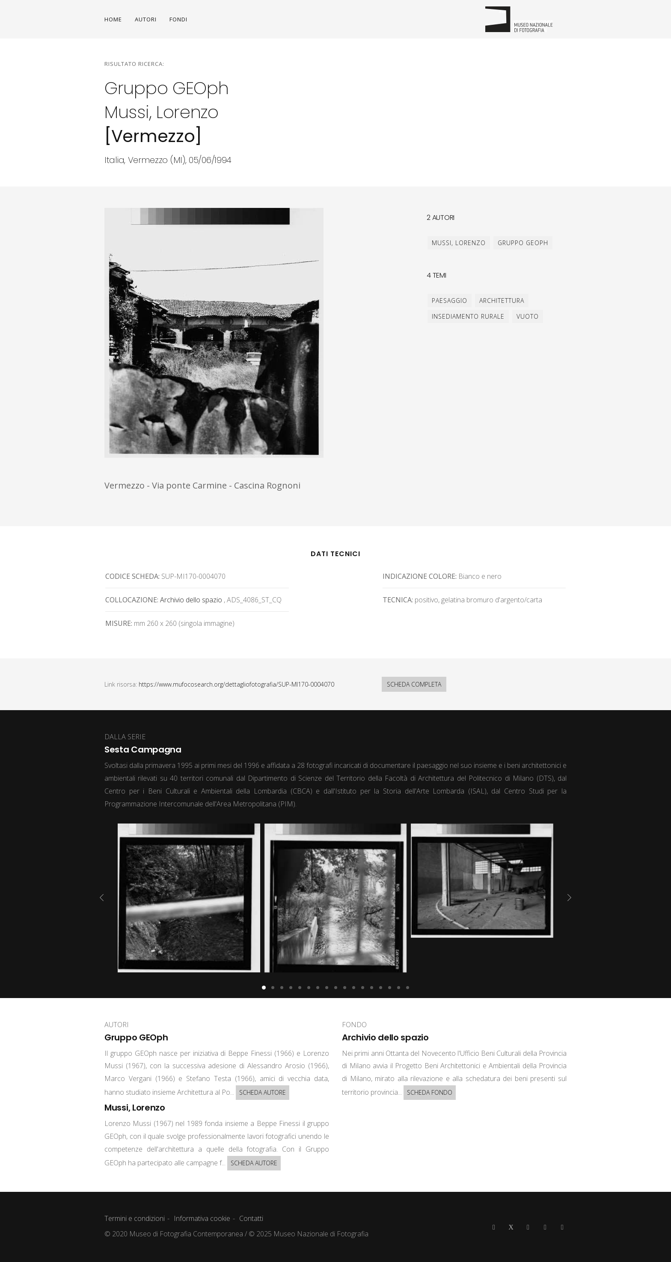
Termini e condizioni (134, 1218)
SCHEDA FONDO (429, 1092)
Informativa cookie (202, 1218)
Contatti (251, 1218)
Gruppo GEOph (523, 243)
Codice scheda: (132, 576)
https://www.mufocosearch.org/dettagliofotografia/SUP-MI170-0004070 (236, 684)
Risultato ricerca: (134, 64)
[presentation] (102, 897)
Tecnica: (398, 599)
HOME (113, 19)
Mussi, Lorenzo (459, 243)
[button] (264, 987)
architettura (501, 300)
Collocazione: (131, 599)
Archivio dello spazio (191, 599)
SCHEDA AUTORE (262, 1092)
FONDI (178, 19)
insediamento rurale (468, 316)
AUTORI (146, 19)
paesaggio (449, 300)
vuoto (528, 316)
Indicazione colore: (420, 576)
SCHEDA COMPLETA (414, 684)
